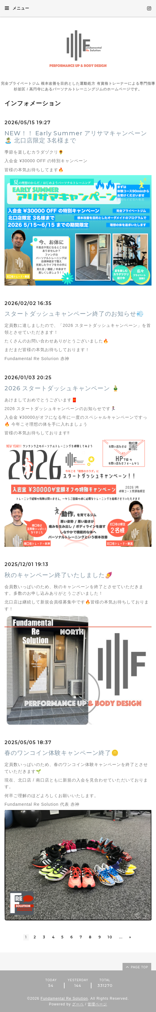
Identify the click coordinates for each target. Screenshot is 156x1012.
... (121, 937)
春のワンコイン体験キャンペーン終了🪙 (61, 752)
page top (136, 966)
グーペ (78, 1004)
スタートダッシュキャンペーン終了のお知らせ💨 (74, 313)
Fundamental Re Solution (64, 998)
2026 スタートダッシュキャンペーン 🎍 (62, 388)
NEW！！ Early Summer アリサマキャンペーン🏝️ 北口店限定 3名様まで (75, 137)
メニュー (16, 8)
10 (110, 937)
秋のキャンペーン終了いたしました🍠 (58, 575)
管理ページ (97, 1004)
